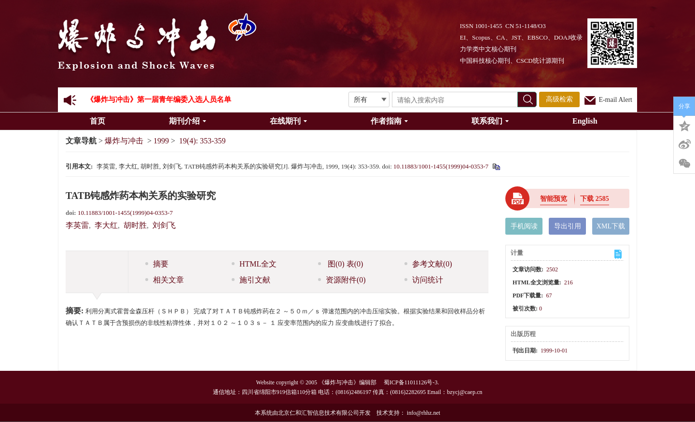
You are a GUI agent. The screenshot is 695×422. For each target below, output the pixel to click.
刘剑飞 (164, 225)
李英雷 (77, 225)
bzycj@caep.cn (464, 392)
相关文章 (164, 280)
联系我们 (490, 121)
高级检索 (559, 99)
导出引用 (567, 226)
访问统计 (423, 280)
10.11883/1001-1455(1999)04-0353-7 (440, 166)
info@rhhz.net (423, 412)
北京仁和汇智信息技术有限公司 (318, 412)
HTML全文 (254, 264)
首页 (97, 121)
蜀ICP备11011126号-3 (410, 382)
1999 (161, 141)
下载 (594, 198)
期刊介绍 (187, 121)
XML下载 (611, 226)
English (585, 121)
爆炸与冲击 (124, 141)
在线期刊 (288, 121)
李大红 (106, 225)
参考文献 (428, 264)
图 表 (340, 264)
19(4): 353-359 (202, 141)
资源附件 (342, 280)
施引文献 (251, 280)
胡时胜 (135, 225)
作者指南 (389, 121)
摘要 (156, 264)
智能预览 (553, 198)
